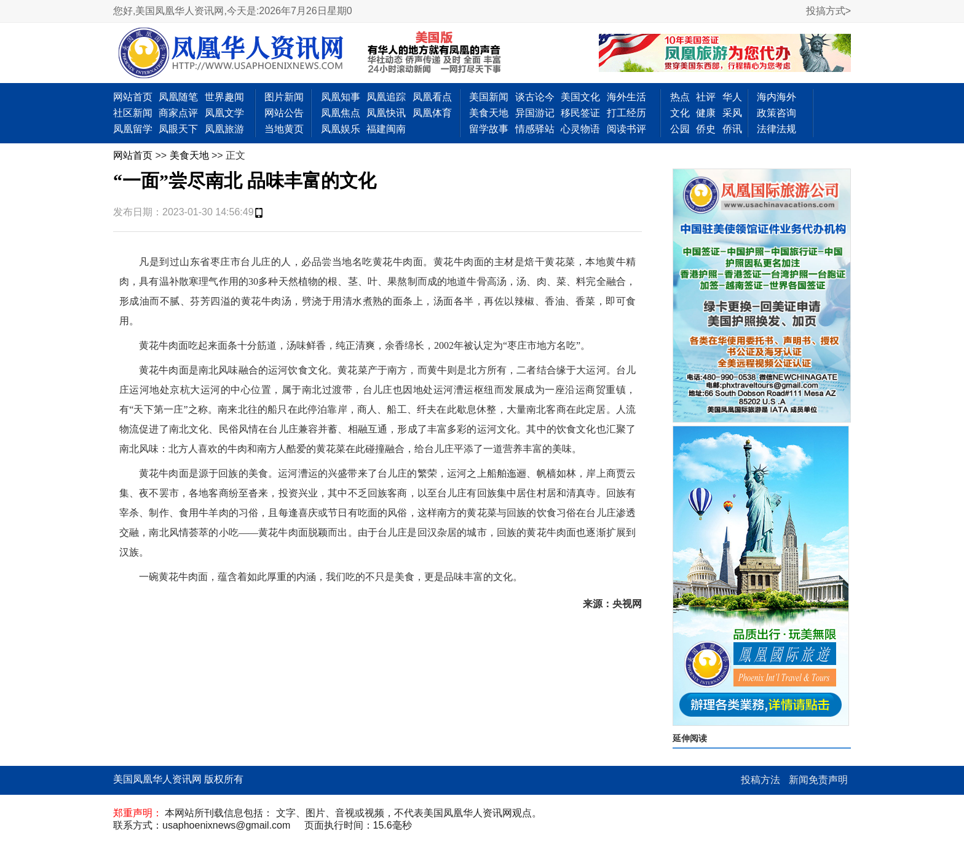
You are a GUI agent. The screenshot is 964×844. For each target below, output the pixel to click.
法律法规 (776, 129)
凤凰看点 (432, 97)
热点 (680, 97)
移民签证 (580, 113)
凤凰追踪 (386, 97)
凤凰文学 (224, 113)
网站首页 (132, 97)
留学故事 (488, 129)
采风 (732, 113)
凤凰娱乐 (340, 129)
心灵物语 (580, 129)
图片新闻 (284, 97)
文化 (680, 113)
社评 (706, 97)
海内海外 (776, 97)
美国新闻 (488, 97)
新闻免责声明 (818, 779)
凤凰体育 (432, 113)
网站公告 (284, 113)
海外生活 (626, 97)
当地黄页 (284, 129)
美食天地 (488, 113)
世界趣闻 (224, 97)
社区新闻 (132, 113)
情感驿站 (535, 129)
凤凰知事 (340, 97)
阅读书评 (626, 129)
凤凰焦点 (340, 113)
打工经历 (626, 113)
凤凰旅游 (224, 129)
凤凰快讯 (386, 113)
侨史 (706, 129)
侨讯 (732, 129)
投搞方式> (828, 11)
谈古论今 (535, 97)
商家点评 (178, 113)
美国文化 (580, 97)
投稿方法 (760, 779)
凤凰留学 (132, 129)
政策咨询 (776, 113)
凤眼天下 (178, 129)
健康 (706, 113)
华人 (732, 97)
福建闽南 (386, 129)
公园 (680, 129)
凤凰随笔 (178, 97)
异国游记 (535, 113)
